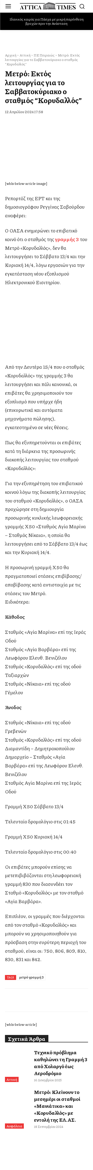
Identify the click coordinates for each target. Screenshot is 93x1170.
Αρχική (10, 55)
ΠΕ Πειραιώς (44, 55)
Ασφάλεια (14, 1125)
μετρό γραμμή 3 (31, 977)
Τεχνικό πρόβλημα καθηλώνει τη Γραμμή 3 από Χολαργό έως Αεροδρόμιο (60, 1063)
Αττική (25, 55)
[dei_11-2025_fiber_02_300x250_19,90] (46, 358)
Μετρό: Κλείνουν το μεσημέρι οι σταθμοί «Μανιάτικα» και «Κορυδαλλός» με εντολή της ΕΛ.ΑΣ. (57, 1105)
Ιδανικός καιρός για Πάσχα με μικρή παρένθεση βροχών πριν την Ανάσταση (46, 21)
